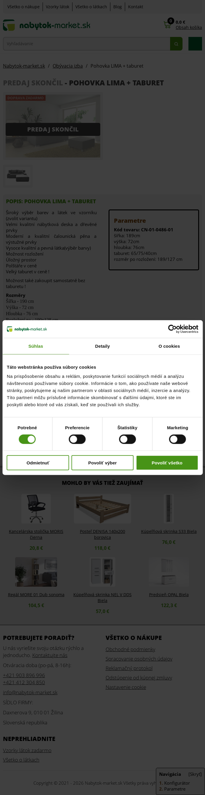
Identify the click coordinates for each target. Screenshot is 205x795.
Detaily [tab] (102, 345)
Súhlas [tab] (35, 345)
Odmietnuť (38, 462)
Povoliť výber (102, 462)
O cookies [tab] (169, 345)
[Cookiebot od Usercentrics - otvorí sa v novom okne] (172, 328)
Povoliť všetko (167, 462)
